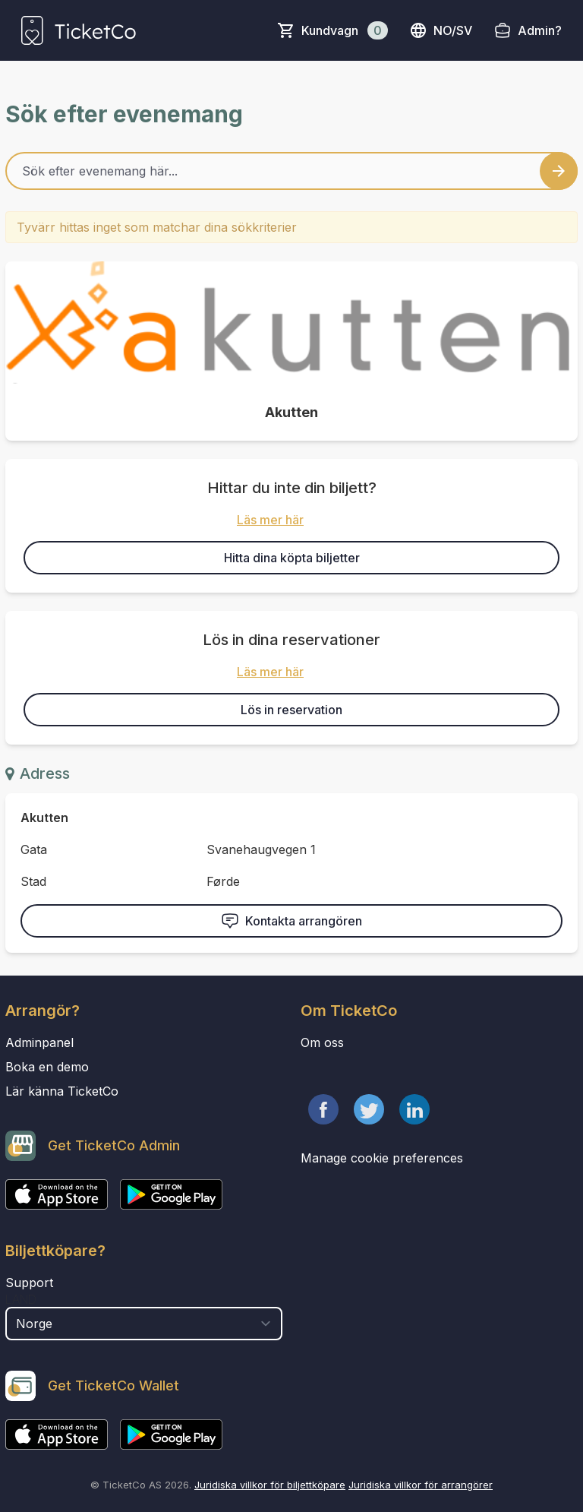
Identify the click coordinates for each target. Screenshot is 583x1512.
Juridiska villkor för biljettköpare (269, 1485)
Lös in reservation (291, 709)
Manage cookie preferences (382, 1158)
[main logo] (78, 30)
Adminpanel (39, 1042)
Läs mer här (270, 519)
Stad (33, 881)
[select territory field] (143, 1323)
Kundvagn (344, 30)
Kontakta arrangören (291, 921)
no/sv (440, 30)
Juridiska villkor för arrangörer (420, 1485)
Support (29, 1282)
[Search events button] (559, 171)
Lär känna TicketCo (61, 1091)
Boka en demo (47, 1066)
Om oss (322, 1042)
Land (20, 1299)
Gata (33, 849)
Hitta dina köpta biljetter (292, 557)
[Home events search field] (291, 171)
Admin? (540, 30)
